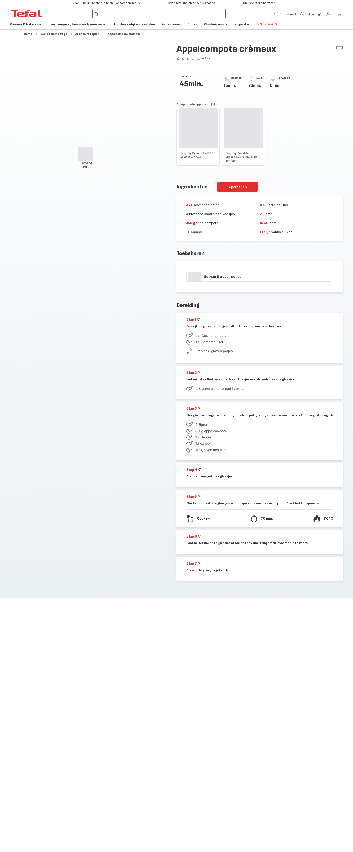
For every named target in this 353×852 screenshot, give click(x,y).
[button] (285, 14)
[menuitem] (27, 24)
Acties (192, 24)
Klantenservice (216, 24)
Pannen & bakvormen (27, 24)
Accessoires (171, 24)
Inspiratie (241, 24)
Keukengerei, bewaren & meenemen (79, 24)
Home (28, 34)
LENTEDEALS (266, 24)
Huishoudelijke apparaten (134, 24)
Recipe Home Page (53, 34)
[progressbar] (85, 154)
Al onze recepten (87, 34)
